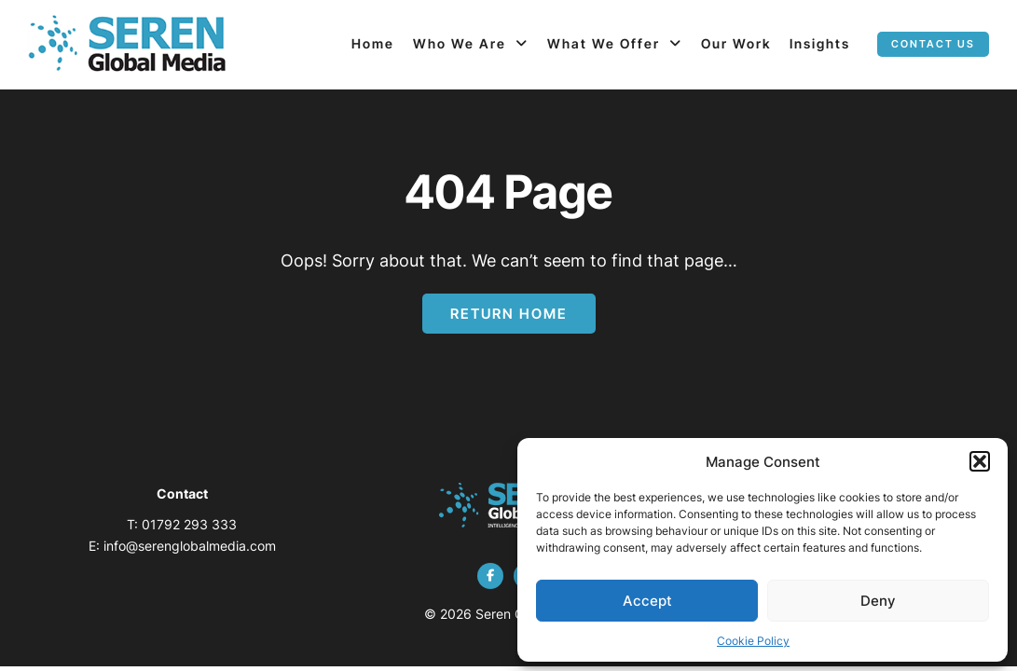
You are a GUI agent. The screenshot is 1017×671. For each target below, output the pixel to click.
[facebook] (490, 576)
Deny (878, 600)
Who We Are (459, 43)
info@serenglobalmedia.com (189, 546)
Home (372, 43)
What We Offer (603, 43)
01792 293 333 (189, 524)
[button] (979, 461)
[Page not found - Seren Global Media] (127, 44)
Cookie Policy (753, 641)
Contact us (933, 43)
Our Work (736, 43)
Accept (647, 600)
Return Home (509, 313)
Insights (820, 43)
